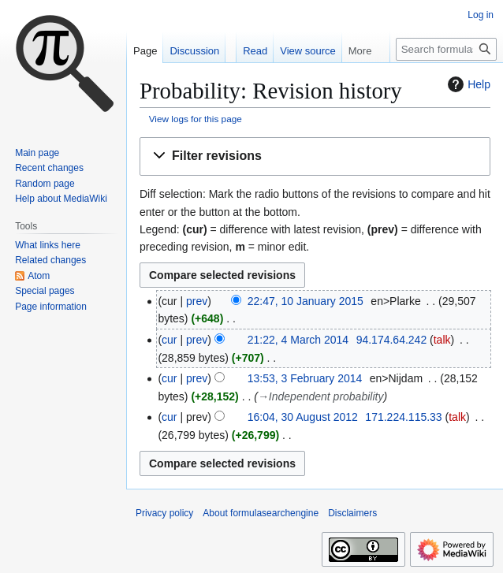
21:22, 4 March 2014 (298, 339)
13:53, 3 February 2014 (305, 378)
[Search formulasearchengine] (446, 49)
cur (169, 339)
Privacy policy (164, 513)
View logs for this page (195, 118)
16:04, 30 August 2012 (303, 417)
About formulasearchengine (261, 513)
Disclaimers (352, 513)
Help (467, 84)
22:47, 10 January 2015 (305, 301)
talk (442, 339)
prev (196, 301)
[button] (315, 156)
